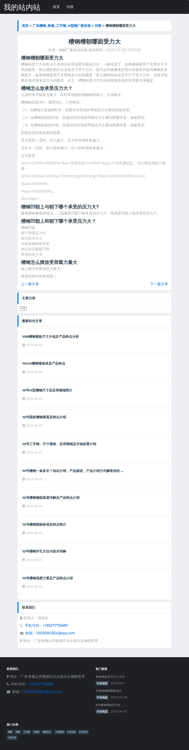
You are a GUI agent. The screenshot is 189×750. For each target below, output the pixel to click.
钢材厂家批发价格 (73, 50)
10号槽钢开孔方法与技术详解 (44, 551)
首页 (56, 7)
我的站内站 (22, 7)
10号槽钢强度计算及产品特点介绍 (47, 578)
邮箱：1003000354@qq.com (50, 633)
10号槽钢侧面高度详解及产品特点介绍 (51, 498)
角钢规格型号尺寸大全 (110, 676)
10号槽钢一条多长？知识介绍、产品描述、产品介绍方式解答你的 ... (73, 471)
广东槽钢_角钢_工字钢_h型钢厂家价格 (62, 25)
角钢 (18, 732)
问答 (70, 7)
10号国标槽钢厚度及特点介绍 (44, 417)
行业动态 (102, 683)
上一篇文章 (30, 284)
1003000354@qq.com (42, 692)
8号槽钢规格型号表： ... (111, 705)
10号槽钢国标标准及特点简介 (44, 525)
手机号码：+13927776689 (46, 625)
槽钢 (10, 732)
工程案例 (60, 732)
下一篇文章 (159, 284)
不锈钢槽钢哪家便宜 (109, 691)
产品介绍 (12, 737)
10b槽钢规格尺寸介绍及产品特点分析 (50, 337)
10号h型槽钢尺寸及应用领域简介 (47, 390)
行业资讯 (83, 732)
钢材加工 (47, 732)
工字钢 (27, 732)
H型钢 (36, 732)
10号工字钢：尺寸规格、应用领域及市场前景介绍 (59, 444)
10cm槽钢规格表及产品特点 (43, 363)
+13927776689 (41, 684)
